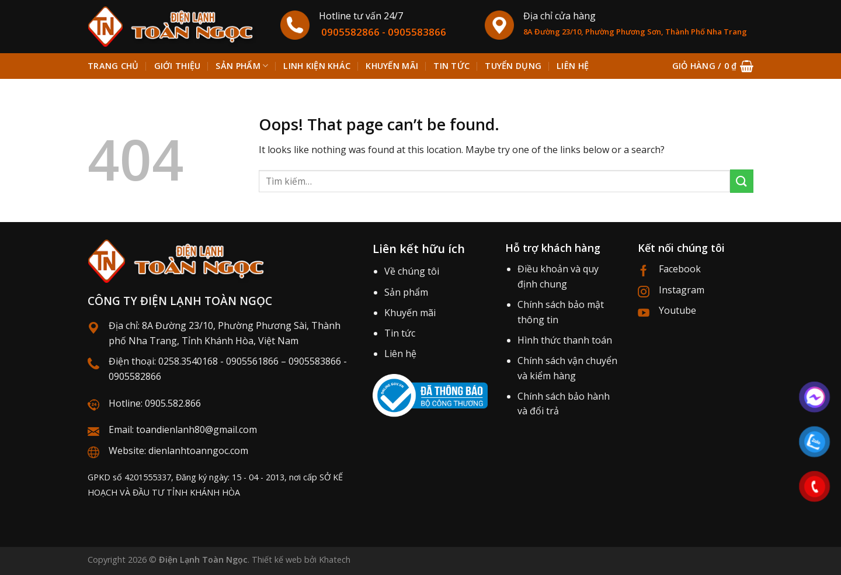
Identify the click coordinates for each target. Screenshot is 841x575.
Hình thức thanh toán (564, 340)
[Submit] (741, 180)
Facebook (680, 268)
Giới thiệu (177, 65)
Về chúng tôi (411, 271)
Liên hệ (573, 65)
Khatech (334, 559)
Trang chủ (113, 65)
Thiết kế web (277, 559)
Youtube (677, 310)
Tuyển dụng (513, 65)
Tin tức (451, 65)
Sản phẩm (242, 66)
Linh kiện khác (316, 65)
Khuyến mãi (392, 65)
